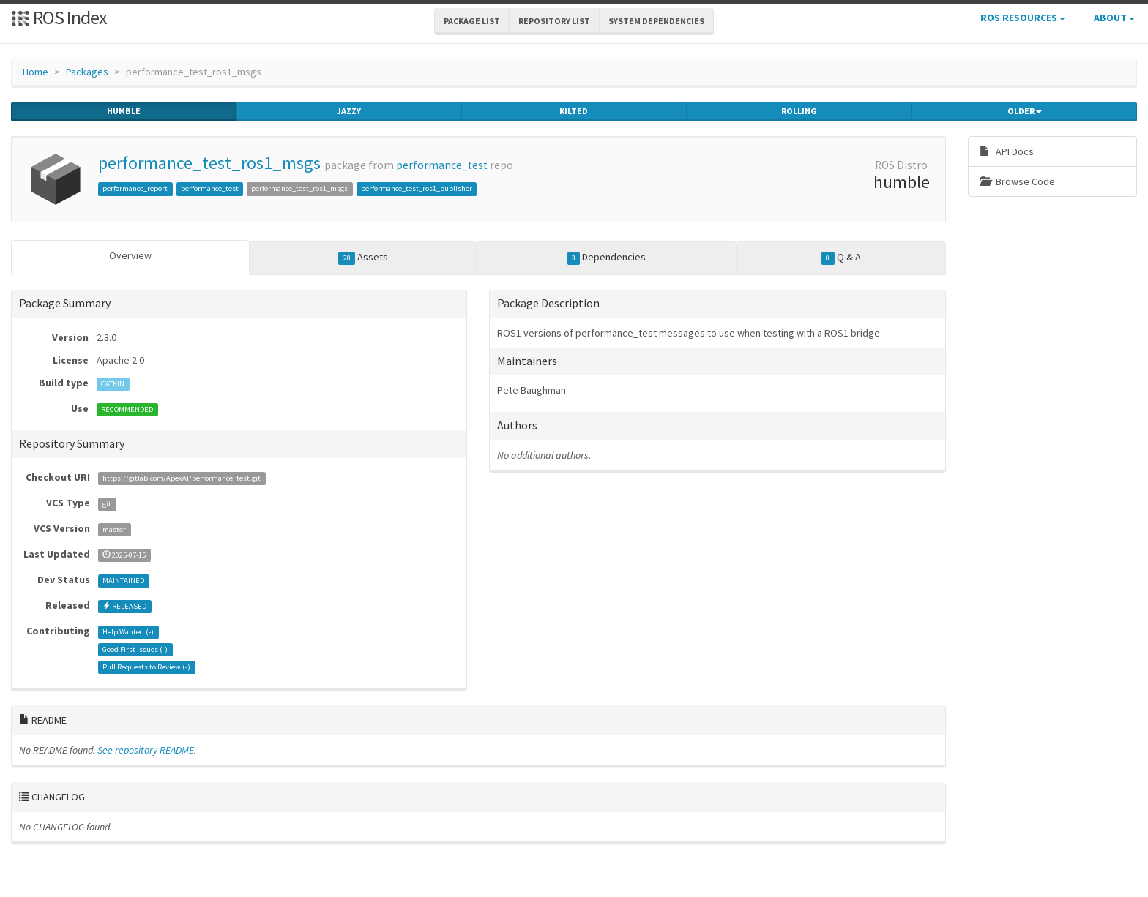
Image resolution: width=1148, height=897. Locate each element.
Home (35, 71)
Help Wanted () (128, 632)
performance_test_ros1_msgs (209, 162)
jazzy (349, 111)
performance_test (442, 165)
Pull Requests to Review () (146, 667)
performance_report (135, 188)
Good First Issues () (135, 649)
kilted (573, 111)
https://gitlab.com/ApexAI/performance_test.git (181, 478)
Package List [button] (472, 20)
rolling (799, 111)
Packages (87, 71)
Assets (363, 257)
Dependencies (606, 257)
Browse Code (1017, 181)
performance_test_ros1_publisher (416, 188)
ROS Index (59, 17)
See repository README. (146, 750)
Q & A (841, 257)
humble (124, 111)
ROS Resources (1022, 17)
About (1114, 17)
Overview (130, 255)
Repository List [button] (554, 20)
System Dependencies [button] (656, 20)
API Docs (1007, 151)
